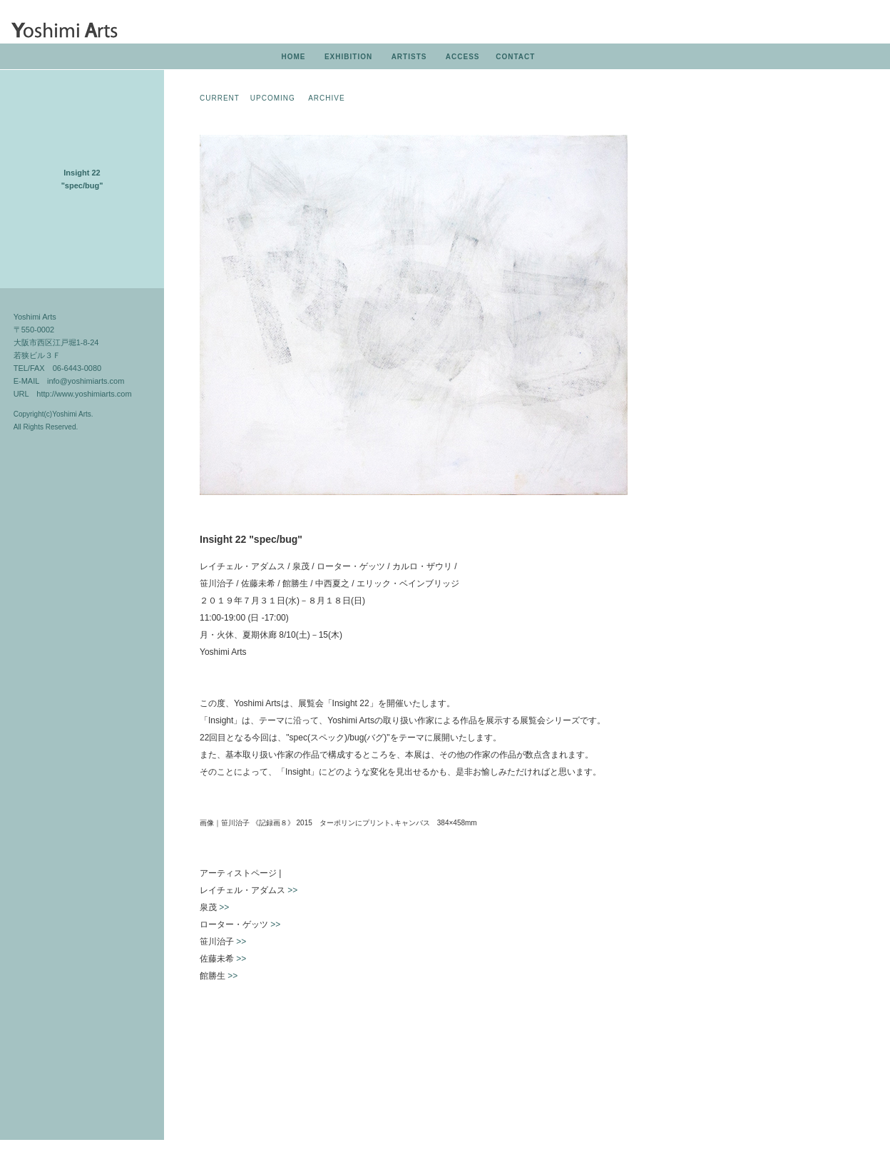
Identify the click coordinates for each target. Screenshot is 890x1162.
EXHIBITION (348, 57)
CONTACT (515, 57)
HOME (293, 57)
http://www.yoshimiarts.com (83, 393)
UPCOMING (272, 98)
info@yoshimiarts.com (85, 381)
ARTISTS (409, 57)
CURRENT (220, 98)
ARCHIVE (326, 98)
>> (292, 890)
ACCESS (463, 57)
